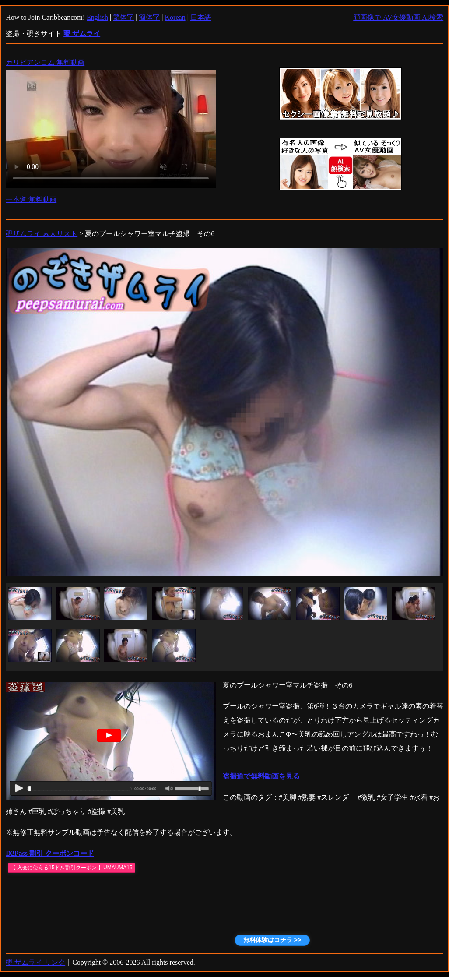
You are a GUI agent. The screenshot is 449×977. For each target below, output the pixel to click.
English (97, 17)
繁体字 (123, 17)
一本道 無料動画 (31, 199)
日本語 (200, 17)
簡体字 (149, 17)
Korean (175, 17)
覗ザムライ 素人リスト (41, 233)
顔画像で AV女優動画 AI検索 (398, 17)
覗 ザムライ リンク (35, 962)
